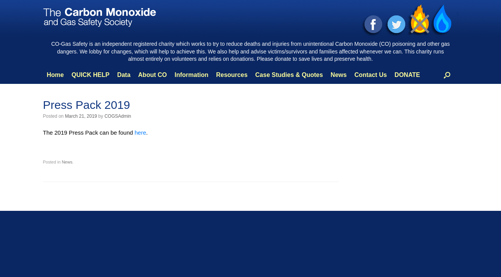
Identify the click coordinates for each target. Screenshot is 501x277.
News (339, 75)
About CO (152, 75)
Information (191, 75)
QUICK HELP (91, 75)
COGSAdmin (118, 116)
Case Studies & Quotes (289, 75)
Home (55, 75)
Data (124, 75)
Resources (232, 75)
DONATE (407, 75)
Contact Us (371, 75)
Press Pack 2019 (86, 104)
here (140, 132)
